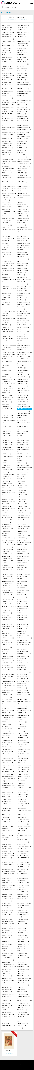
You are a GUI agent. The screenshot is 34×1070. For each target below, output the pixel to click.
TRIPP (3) (7, 944)
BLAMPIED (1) (8, 98)
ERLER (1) (6, 295)
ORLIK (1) (21, 719)
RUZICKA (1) (22, 828)
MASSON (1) (7, 635)
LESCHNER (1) (7, 583)
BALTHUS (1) (20, 50)
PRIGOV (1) (7, 769)
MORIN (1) (22, 674)
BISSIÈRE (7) (22, 95)
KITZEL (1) (7, 519)
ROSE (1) (6, 815)
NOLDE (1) (6, 708)
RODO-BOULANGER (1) (23, 805)
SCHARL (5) (21, 848)
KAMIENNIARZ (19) (8, 508)
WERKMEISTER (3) (23, 997)
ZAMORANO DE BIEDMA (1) (24, 1020)
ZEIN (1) (5, 1023)
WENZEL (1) (7, 996)
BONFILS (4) (22, 104)
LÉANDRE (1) (7, 567)
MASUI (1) (8, 638)
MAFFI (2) (5, 615)
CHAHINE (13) (7, 177)
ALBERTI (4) (7, 30)
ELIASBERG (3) (22, 288)
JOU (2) (5, 504)
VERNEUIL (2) (9, 966)
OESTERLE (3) (8, 715)
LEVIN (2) (20, 583)
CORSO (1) (22, 213)
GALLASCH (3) (22, 359)
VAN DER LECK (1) (23, 957)
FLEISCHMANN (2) (24, 325)
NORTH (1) (22, 708)
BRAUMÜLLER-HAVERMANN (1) (24, 135)
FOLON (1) (23, 331)
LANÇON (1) (7, 549)
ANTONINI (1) (7, 34)
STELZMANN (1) (23, 905)
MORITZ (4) (22, 676)
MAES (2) (21, 613)
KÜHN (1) (21, 533)
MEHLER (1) (22, 649)
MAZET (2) (6, 644)
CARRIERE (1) (22, 168)
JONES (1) (7, 499)
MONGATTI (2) (7, 669)
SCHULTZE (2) (23, 867)
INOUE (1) (21, 481)
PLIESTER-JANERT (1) (9, 760)
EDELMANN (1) (23, 284)
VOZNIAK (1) (22, 982)
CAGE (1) (21, 154)
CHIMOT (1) (22, 191)
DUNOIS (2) (22, 277)
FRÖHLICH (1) (7, 356)
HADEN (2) (24, 423)
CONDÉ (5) (6, 206)
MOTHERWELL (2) (8, 681)
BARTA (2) (6, 59)
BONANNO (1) (8, 104)
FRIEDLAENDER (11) (24, 352)
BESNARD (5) (7, 89)
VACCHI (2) (22, 953)
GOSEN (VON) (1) (23, 390)
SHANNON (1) (23, 882)
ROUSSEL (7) (23, 821)
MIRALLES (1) (6, 665)
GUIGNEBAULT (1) (23, 408)
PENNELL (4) (7, 740)
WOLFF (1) (22, 1007)
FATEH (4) (21, 309)
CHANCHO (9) (7, 182)
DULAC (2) (6, 277)
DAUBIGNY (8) (24, 230)
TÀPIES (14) (22, 923)
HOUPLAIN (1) (8, 474)
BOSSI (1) (22, 114)
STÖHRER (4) (22, 912)
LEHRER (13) (7, 576)
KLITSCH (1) (22, 524)
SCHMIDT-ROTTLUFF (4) (24, 859)
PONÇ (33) (21, 762)
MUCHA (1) (7, 683)
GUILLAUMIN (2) (23, 413)
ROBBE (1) (6, 801)
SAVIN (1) (6, 846)
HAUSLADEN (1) (23, 445)
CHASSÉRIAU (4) (9, 188)
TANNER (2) (21, 921)
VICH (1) (21, 971)
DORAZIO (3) (7, 265)
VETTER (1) (6, 971)
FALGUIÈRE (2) (23, 302)
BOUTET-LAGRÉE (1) (24, 125)
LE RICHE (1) (7, 565)
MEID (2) (5, 651)
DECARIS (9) (22, 240)
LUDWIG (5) (22, 606)
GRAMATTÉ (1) (8, 399)
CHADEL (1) (6, 175)
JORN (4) (21, 501)
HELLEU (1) (22, 454)
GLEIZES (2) (6, 381)
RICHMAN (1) (22, 790)
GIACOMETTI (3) (8, 379)
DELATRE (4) (7, 250)
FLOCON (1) (6, 327)
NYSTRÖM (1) (8, 710)
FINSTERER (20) (23, 320)
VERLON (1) (22, 964)
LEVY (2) (6, 588)
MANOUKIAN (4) (23, 622)
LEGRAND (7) (22, 569)
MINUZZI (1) (22, 663)
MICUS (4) (21, 658)
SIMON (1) (21, 887)
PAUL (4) (21, 731)
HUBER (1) (22, 474)
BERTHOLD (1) (7, 84)
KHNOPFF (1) (23, 517)
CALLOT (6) (22, 157)
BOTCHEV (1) (22, 116)
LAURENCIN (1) (23, 556)
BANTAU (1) (6, 52)
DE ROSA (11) (23, 238)
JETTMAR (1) (7, 497)
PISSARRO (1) (7, 758)
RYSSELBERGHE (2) (8, 832)
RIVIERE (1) (21, 799)
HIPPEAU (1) (23, 465)
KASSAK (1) (6, 513)
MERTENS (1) (24, 654)
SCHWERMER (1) (8, 871)
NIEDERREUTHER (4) (24, 703)
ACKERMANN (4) (23, 25)
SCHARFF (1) (7, 848)
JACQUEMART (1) (8, 485)
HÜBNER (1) (7, 476)
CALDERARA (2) (8, 157)
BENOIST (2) (22, 75)
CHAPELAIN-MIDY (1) (9, 186)
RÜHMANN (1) (7, 826)
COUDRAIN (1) (8, 218)
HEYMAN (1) (7, 465)
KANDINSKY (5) (23, 508)
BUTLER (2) (6, 154)
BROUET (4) (7, 143)
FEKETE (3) (22, 315)
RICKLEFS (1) (22, 792)
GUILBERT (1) (23, 411)
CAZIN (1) (23, 170)
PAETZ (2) (5, 726)
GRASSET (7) (22, 399)
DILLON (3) (23, 259)
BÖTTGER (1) (22, 118)
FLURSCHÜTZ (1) (8, 329)
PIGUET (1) (7, 751)
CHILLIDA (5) (7, 191)
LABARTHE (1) (23, 540)
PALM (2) (21, 726)
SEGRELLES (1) (22, 878)
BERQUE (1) (6, 82)
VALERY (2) (21, 955)
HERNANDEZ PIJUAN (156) (24, 457)
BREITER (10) (22, 138)
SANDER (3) (7, 839)
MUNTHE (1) (22, 690)
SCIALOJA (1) (22, 873)
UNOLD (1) (21, 951)
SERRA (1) (21, 880)
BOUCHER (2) (7, 120)
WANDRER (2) (7, 991)
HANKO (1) (6, 436)
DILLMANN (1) (8, 259)
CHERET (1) (21, 188)
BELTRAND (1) (8, 75)
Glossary (28, 1065)
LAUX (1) (21, 558)
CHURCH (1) (9, 193)
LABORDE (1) (7, 542)
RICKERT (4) (7, 792)
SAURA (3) (22, 844)
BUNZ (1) (21, 150)
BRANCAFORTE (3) (24, 129)
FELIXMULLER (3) (8, 318)
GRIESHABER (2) (22, 402)
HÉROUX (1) (22, 460)
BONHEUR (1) (22, 107)
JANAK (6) (6, 488)
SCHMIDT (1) (7, 858)
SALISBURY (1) (24, 836)
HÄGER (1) (22, 431)
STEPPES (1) (7, 910)
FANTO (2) (7, 309)
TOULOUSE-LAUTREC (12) (23, 938)
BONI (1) (5, 109)
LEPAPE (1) (22, 579)
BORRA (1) (22, 111)
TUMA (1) (6, 946)
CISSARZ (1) (24, 195)
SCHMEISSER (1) (22, 855)
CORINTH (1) (22, 209)
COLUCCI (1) (21, 204)
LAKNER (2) (22, 544)
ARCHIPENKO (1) (9, 36)
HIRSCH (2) (6, 467)
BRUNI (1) (21, 143)
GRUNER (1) (6, 406)
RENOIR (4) (24, 787)
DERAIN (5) (6, 254)
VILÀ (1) (7, 976)
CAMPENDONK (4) (9, 161)
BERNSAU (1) (22, 80)
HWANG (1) (21, 479)
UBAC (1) (21, 948)
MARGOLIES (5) (23, 626)
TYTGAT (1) (7, 948)
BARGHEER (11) (23, 55)
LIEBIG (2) (21, 592)
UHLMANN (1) (7, 951)
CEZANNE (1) (22, 173)
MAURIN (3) (7, 642)
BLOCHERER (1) (22, 98)
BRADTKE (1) (7, 129)
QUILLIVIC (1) (22, 774)
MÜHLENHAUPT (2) (8, 685)
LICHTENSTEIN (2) (23, 590)
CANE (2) (6, 163)
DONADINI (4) (8, 263)
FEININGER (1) (7, 315)
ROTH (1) (6, 819)
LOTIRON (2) (22, 597)
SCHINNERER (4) (8, 855)
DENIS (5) (6, 252)
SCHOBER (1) (23, 862)
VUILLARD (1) (7, 987)
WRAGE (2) (6, 1012)
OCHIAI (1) (6, 713)
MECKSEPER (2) (23, 647)
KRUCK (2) (22, 531)
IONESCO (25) (7, 483)
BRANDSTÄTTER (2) (8, 132)
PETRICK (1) (23, 742)
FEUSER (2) (21, 318)
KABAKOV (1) (22, 506)
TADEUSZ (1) (22, 919)
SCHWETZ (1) (22, 871)
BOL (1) (21, 102)
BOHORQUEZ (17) (24, 100)
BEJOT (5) (21, 70)
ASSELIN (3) (22, 43)
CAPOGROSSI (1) (24, 163)
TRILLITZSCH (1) (23, 941)
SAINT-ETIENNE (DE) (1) (7, 836)
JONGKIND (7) (9, 501)
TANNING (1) (8, 923)
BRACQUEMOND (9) (8, 127)
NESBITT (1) (23, 694)
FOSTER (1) (22, 338)
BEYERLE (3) (7, 91)
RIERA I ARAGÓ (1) (22, 794)
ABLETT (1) (7, 25)
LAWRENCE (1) (7, 560)
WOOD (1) (9, 1010)
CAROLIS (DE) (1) (23, 166)
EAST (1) (21, 281)
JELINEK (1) (21, 492)
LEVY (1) (22, 585)
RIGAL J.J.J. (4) (6, 797)
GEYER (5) (7, 377)
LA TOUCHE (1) (8, 540)
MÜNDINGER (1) (8, 690)
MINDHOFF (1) (7, 663)
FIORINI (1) (7, 322)
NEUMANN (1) (7, 697)
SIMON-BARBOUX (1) (9, 891)
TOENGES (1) (22, 932)
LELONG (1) (22, 576)
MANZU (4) (7, 624)
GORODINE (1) (22, 388)
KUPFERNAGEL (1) (8, 538)
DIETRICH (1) (22, 256)
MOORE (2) (6, 672)
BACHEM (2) (21, 48)
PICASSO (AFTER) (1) (24, 749)
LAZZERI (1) (7, 563)
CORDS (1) (6, 209)
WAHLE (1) (21, 987)
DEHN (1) (6, 247)
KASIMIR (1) (21, 510)
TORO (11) (6, 937)
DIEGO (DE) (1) (22, 254)
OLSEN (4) (21, 717)
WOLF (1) (5, 1007)
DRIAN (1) (23, 272)
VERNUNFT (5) (23, 966)
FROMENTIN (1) (23, 356)
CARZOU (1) (6, 170)
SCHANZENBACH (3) (24, 846)
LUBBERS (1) (22, 601)
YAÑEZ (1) (8, 1016)
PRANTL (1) (6, 767)
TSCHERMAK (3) (23, 944)
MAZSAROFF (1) (23, 644)
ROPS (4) (24, 811)
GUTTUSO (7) (7, 418)
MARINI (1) (22, 629)
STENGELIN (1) (23, 907)
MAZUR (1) (7, 647)
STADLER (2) (21, 898)
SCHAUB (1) (6, 851)
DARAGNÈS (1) (9, 229)
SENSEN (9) (6, 880)
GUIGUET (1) (8, 412)
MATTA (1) (22, 640)
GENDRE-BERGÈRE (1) (22, 371)
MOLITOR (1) (7, 667)
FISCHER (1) (21, 322)
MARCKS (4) (22, 624)
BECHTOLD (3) (7, 68)
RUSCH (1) (6, 828)
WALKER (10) (7, 989)
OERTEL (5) (21, 713)
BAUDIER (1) (6, 64)
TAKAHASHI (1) (7, 921)
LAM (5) (21, 547)
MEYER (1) (7, 658)
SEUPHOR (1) (7, 882)
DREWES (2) (22, 270)
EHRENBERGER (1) (9, 289)
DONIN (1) (22, 263)
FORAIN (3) (6, 336)
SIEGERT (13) (8, 885)
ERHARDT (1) (23, 293)
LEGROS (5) (22, 572)
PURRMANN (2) (22, 772)
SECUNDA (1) (7, 876)
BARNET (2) (21, 57)
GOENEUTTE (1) (8, 383)
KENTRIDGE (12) (23, 515)
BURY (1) (20, 152)
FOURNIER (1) (9, 345)
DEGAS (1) (6, 245)
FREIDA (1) (7, 349)
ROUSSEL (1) (8, 821)
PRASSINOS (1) (23, 767)
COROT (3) (9, 215)
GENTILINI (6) (7, 374)
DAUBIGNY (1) (8, 234)
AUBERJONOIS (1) (8, 45)
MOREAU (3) (8, 674)
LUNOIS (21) (23, 608)
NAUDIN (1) (7, 694)
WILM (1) (6, 1003)
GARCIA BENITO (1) (24, 362)
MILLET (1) (8, 660)
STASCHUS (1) (22, 901)
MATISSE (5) (7, 640)
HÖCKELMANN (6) (24, 467)
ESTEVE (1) (22, 297)
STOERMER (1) (7, 912)
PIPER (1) (5, 753)
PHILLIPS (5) (6, 747)
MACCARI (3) (7, 613)
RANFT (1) (22, 778)
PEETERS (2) (22, 735)
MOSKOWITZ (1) (22, 679)
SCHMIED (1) (9, 862)
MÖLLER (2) (21, 667)
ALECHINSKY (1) (23, 30)
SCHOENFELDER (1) (8, 866)
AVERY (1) (6, 48)
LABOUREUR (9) (24, 542)
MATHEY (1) (24, 638)
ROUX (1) (6, 824)
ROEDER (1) (6, 808)
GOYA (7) (7, 395)
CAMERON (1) (24, 159)
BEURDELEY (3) (23, 89)
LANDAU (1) (22, 549)
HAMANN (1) (21, 433)
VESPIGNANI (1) (23, 969)
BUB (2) (21, 145)
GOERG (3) (22, 383)
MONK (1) (21, 669)
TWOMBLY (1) (21, 946)
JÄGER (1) (22, 485)
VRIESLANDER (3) (9, 985)
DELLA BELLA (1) (23, 250)
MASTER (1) (23, 635)
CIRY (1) (6, 195)
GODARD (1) (22, 381)
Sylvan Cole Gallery (7, 13)
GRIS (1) (5, 404)
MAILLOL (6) (7, 619)
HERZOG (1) (22, 463)
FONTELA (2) (22, 334)
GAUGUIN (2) (22, 365)
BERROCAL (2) (23, 82)
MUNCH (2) (22, 688)
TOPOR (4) (22, 935)
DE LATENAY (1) (8, 238)
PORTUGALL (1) (8, 765)
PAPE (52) (21, 728)
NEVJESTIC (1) (7, 699)
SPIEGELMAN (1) (22, 896)
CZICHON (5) (7, 222)
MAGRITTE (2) (7, 617)
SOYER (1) (6, 896)
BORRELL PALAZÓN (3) (9, 115)
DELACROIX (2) (23, 247)
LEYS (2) (6, 590)
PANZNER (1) (7, 728)
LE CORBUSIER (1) (22, 563)
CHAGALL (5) (22, 175)
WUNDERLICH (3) (8, 1014)
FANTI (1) (6, 304)
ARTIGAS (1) (23, 41)
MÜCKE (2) (22, 683)
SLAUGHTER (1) (22, 892)
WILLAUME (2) (24, 1000)
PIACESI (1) (22, 747)
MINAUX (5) (22, 660)
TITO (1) (6, 930)
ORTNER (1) (22, 722)
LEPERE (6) (8, 581)
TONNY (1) (7, 935)
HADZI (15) (6, 427)
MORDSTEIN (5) (24, 672)
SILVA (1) (7, 887)
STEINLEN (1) (7, 906)
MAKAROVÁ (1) (22, 619)
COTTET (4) (22, 216)
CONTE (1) (22, 206)
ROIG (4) (22, 808)
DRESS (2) (22, 268)
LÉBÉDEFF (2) (22, 567)
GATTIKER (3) (8, 365)
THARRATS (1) (8, 928)
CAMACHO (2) (7, 159)
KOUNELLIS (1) (23, 529)
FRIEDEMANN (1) (8, 352)
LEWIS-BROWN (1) (23, 588)
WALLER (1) (22, 989)
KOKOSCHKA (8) (23, 526)
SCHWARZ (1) (22, 869)
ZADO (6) (6, 1019)
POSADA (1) (24, 765)
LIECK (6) (7, 594)
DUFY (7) (21, 275)
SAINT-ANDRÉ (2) (24, 832)
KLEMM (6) (22, 522)
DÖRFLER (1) (22, 265)
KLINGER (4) (6, 524)
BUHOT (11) (6, 150)
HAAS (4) (21, 418)
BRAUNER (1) (7, 138)
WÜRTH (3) (23, 1014)
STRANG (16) (6, 914)
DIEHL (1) (7, 256)
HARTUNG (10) (7, 442)
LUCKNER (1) (9, 607)
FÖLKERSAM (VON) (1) (9, 333)
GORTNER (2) (6, 390)
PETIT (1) (21, 740)
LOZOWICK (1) (7, 601)
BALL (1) (6, 50)
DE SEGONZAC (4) (7, 242)
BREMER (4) (6, 141)
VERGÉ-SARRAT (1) (8, 964)
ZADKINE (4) (20, 1016)
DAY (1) (6, 236)
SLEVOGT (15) (7, 894)
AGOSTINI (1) (22, 27)
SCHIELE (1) (21, 853)
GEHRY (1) (6, 368)
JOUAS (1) (22, 504)
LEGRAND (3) (6, 572)
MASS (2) (21, 633)
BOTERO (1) (7, 118)
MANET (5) (7, 622)
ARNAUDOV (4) (8, 39)
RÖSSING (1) (21, 817)
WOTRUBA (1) (22, 1010)
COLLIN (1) (6, 204)
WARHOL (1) (22, 991)
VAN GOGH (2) (8, 960)
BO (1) (5, 100)
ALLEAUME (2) (23, 32)
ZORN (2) (21, 1025)
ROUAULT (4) (23, 819)
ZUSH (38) (20, 1028)
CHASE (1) (23, 186)
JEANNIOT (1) (8, 493)
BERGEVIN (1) (7, 77)
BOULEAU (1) (22, 120)
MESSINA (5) (23, 656)
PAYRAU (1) (8, 733)
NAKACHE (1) (23, 692)
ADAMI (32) (7, 27)
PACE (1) (6, 724)
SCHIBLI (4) (8, 853)
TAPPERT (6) (7, 926)
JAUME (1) (6, 490)
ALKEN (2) (8, 32)
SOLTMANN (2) (22, 894)
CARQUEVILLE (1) (8, 168)
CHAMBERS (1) (24, 178)
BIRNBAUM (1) (22, 93)
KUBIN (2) (6, 533)
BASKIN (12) (22, 59)
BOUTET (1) (22, 123)
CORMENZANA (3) (8, 211)
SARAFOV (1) (7, 844)
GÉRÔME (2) (23, 374)
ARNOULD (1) (22, 39)
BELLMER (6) (22, 73)
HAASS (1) (21, 420)
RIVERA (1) (6, 799)
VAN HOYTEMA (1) (23, 960)
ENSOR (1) (6, 293)
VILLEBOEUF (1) (23, 976)
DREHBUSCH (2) (8, 268)
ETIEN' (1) (4, 300)
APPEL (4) (21, 34)
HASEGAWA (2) (23, 442)
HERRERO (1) (7, 463)
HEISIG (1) (6, 454)
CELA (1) (7, 173)
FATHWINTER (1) (9, 312)
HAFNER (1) (6, 431)
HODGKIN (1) (23, 469)
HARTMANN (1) (23, 440)
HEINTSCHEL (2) (8, 449)
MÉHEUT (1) (7, 649)
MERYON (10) (7, 656)
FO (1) (20, 329)
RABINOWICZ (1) (8, 776)
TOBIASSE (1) (7, 932)
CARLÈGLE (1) (6, 166)
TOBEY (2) (21, 930)
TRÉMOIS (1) (8, 941)
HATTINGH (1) (7, 445)
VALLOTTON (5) (7, 957)
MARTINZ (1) (6, 633)
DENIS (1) (22, 252)
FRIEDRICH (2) (8, 354)
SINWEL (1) (22, 889)
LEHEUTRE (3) (8, 574)
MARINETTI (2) (9, 630)
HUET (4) (20, 476)
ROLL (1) (6, 810)
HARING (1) (6, 440)
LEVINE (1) (6, 585)
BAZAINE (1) (6, 66)
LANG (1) (5, 551)
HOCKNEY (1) (7, 469)
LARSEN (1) (6, 556)
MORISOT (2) (7, 676)
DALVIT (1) (6, 227)
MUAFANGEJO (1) (23, 681)
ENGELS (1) (22, 290)
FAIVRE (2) (6, 302)
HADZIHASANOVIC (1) (24, 428)
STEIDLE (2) (7, 903)
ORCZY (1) (6, 719)
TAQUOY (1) (22, 926)
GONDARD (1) (22, 386)
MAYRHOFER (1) (24, 642)
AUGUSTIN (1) (22, 45)
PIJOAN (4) (21, 751)
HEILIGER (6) (23, 447)
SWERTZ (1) (7, 919)
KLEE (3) (20, 519)
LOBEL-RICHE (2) (8, 597)
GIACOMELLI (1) (23, 377)
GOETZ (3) (6, 386)
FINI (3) (5, 320)
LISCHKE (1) (21, 594)
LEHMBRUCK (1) (23, 574)
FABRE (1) (22, 300)
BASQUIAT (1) (9, 61)
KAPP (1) (6, 510)
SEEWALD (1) (22, 876)
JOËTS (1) (21, 497)
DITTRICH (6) (7, 261)
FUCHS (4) (6, 359)
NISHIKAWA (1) (8, 706)
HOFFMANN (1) (22, 472)
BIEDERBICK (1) (24, 91)
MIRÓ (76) (21, 665)
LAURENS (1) (7, 558)
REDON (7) (21, 783)
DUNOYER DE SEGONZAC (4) (9, 280)
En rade (9, 1051)
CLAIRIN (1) (8, 197)
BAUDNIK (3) (23, 64)
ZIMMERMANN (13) (8, 1025)
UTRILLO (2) (7, 953)
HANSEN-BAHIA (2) (24, 437)
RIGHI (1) (22, 797)
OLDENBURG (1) (23, 715)
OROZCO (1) (9, 722)
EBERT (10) (6, 284)
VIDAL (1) (6, 973)
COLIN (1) (21, 202)
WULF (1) (22, 1012)
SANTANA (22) (23, 842)
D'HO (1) (21, 222)
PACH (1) (21, 724)
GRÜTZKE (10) (23, 406)
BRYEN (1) (6, 145)
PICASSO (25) (7, 749)
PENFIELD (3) (22, 738)
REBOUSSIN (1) (7, 783)
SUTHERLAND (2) (23, 916)
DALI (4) (21, 225)
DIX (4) (20, 261)
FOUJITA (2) (24, 342)
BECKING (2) (22, 68)
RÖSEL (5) (21, 815)
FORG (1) (21, 336)
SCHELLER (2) (23, 851)
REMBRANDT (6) (9, 789)
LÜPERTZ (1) (7, 610)
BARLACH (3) (7, 57)
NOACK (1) (22, 706)
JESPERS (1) (22, 494)
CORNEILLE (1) (23, 211)
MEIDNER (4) (22, 651)
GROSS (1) (21, 404)
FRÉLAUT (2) (21, 349)
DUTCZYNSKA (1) (24, 279)
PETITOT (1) (7, 743)
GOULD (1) (20, 393)
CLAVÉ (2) (6, 200)
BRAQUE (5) (7, 134)
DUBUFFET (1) (7, 275)
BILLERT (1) (6, 93)
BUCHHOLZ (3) (7, 148)
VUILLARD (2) (23, 985)
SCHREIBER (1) (23, 864)
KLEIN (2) (7, 522)
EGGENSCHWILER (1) (24, 286)
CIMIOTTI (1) (22, 193)
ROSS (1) (5, 817)
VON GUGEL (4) (23, 980)
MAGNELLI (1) (22, 615)
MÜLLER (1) (21, 685)
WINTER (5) (7, 1005)
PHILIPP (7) (23, 744)
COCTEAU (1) (22, 200)
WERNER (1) (6, 1000)
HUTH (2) (6, 479)
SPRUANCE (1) (7, 898)
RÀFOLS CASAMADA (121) (9, 780)
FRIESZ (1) (21, 354)
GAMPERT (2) (7, 361)
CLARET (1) (21, 197)
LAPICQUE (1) (23, 554)
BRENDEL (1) (22, 141)
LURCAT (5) (21, 610)
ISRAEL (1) (21, 483)
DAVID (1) (22, 234)
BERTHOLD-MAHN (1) (24, 85)
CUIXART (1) (22, 220)
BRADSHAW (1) (23, 127)
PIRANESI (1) (24, 755)
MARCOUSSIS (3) (8, 626)
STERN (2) (22, 910)
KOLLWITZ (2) (7, 529)
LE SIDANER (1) (22, 565)
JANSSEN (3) (22, 488)
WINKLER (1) (22, 1003)
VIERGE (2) (21, 973)
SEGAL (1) (6, 878)
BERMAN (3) (7, 80)
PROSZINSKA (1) (8, 772)
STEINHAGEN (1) (24, 903)
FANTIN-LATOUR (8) (23, 305)
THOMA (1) (21, 928)
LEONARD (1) (7, 579)
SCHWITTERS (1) (8, 873)
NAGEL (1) (6, 692)
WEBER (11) (8, 994)
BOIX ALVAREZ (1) (9, 102)
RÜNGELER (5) (24, 826)
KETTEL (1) (7, 517)
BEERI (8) (6, 70)
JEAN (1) (21, 490)
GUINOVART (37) (8, 415)
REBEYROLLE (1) (22, 781)
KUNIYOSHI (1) (23, 535)
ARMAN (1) (24, 36)
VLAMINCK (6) (24, 978)
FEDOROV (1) (23, 313)
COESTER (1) (6, 202)
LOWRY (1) (21, 599)
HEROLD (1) (6, 460)
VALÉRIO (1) (7, 955)
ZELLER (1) (22, 1023)
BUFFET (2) (22, 148)
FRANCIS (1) (6, 347)
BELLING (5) (7, 73)
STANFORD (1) (7, 901)
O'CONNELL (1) (24, 710)
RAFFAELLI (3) (24, 776)
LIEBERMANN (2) (7, 592)
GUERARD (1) (7, 408)
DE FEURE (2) (22, 236)
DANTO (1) (22, 227)
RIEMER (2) (7, 794)
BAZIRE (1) (21, 66)
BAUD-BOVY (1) (21, 61)
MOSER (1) (6, 679)
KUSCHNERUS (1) (23, 538)
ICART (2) (6, 481)
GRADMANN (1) (7, 397)
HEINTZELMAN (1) (23, 450)
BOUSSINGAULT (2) (9, 124)
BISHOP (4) (6, 95)
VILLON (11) (7, 978)
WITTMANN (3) (23, 1005)
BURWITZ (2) (6, 152)
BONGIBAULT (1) (8, 107)
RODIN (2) (7, 803)
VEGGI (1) (21, 962)
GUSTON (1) (22, 415)
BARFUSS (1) (6, 55)
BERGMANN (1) (23, 77)
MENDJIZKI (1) (8, 654)
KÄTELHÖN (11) (24, 513)
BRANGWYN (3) (23, 132)
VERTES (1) (7, 969)
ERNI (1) (20, 295)
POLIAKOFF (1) (7, 762)
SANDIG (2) (22, 839)
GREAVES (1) (7, 402)
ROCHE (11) (22, 801)
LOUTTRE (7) (7, 599)
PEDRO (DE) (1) (22, 733)
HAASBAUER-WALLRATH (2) (9, 421)
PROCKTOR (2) (23, 769)
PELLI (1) (6, 738)
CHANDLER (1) (23, 183)
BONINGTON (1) (23, 109)
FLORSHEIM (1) (23, 327)
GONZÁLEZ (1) (7, 388)
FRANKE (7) (22, 347)
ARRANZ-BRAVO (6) (8, 42)
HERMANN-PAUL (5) (7, 456)
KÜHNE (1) (6, 535)
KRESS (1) (6, 531)
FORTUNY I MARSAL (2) (7, 339)
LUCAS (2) (6, 604)
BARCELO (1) (22, 52)
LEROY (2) (22, 581)
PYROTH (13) (7, 774)
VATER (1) (6, 962)
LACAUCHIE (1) (8, 544)
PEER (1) (6, 735)
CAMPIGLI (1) (23, 161)
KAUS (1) (5, 515)
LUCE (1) (22, 604)
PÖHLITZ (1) (22, 760)
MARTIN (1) (22, 631)
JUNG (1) (6, 506)
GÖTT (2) (6, 393)
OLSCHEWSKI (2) (8, 717)
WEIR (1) (22, 994)
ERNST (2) (6, 297)
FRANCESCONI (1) (23, 345)
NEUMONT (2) (23, 697)
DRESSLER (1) (8, 271)
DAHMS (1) (7, 225)
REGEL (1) (21, 785)
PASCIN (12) (6, 731)
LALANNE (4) (7, 547)
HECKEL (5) (6, 447)
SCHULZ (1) (7, 869)
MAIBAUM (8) (22, 617)
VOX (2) (7, 982)
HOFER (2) (6, 472)
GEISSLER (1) (6, 370)
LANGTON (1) (7, 554)
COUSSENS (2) (23, 218)
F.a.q (31, 1065)
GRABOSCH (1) (22, 395)
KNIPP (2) (6, 526)
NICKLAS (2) (22, 699)
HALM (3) (6, 433)
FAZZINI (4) (22, 311)
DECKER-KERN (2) (23, 243)
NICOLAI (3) (9, 703)
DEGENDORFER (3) (23, 245)
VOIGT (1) (8, 980)
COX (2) (6, 220)
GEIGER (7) (21, 368)
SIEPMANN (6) (23, 885)
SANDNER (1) (6, 842)
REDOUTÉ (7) (9, 785)
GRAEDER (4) (22, 397)
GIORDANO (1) (22, 379)
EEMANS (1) (6, 286)
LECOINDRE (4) (8, 569)
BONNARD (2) (7, 111)
